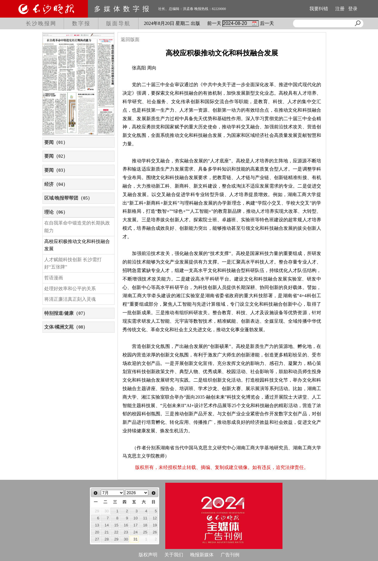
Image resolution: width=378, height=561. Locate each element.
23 (126, 532)
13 (97, 525)
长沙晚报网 (41, 23)
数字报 (81, 23)
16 (126, 525)
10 (135, 518)
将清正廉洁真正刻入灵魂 (70, 299)
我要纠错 (318, 8)
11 (145, 518)
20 (97, 532)
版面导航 (118, 23)
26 (155, 532)
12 (155, 518)
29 (116, 539)
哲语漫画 (53, 277)
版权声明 (148, 554)
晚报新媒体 (202, 554)
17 (135, 525)
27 (97, 539)
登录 (352, 8)
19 (155, 525)
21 (107, 532)
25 (145, 532)
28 (107, 539)
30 (126, 539)
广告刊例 (230, 554)
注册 (340, 8)
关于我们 (173, 554)
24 (135, 532)
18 (145, 525)
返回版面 (130, 39)
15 (116, 525)
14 (107, 525)
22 (116, 532)
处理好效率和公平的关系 (70, 288)
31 (135, 539)
